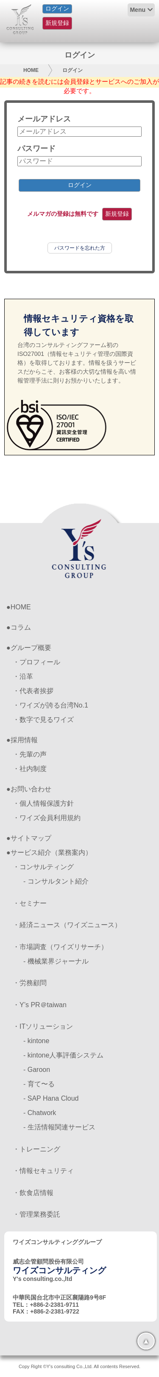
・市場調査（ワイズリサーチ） (60, 946)
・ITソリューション (43, 1026)
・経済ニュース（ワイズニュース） (67, 924)
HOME (31, 70)
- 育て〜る (39, 1084)
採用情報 (24, 740)
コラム (21, 627)
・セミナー (30, 903)
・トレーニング (36, 1149)
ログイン (57, 8)
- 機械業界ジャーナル (56, 961)
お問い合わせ (31, 789)
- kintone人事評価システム (63, 1055)
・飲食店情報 (33, 1192)
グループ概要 (31, 647)
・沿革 (23, 676)
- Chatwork (39, 1112)
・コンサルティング (43, 866)
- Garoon (36, 1069)
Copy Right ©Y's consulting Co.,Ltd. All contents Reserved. (79, 1366)
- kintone (36, 1040)
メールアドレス (44, 119)
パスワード (36, 148)
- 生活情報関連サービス (59, 1127)
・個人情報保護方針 (43, 803)
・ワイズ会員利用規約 (47, 817)
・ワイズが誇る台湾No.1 (50, 705)
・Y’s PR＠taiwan (40, 1004)
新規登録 (57, 22)
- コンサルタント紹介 (56, 881)
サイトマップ (31, 838)
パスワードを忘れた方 (79, 248)
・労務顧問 (30, 982)
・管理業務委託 (36, 1214)
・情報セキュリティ (43, 1170)
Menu (137, 9)
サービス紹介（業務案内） (51, 852)
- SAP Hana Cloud (50, 1098)
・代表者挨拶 (33, 690)
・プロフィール (36, 662)
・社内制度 (30, 768)
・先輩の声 (30, 754)
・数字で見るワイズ (43, 719)
